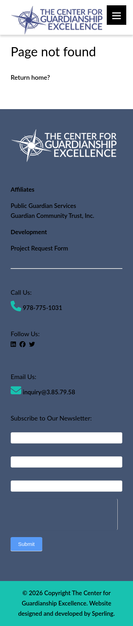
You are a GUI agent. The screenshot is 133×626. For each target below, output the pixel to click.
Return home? (30, 77)
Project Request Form (39, 248)
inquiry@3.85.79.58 (43, 392)
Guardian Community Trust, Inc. (52, 215)
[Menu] (116, 15)
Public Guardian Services (43, 205)
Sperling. (103, 613)
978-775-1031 (36, 307)
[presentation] (64, 512)
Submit (26, 544)
